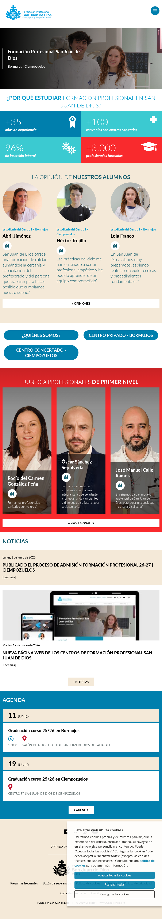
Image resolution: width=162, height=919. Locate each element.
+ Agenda (81, 810)
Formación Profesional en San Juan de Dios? (81, 101)
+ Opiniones (81, 303)
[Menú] (155, 10)
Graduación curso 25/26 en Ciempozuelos (48, 778)
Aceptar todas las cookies (114, 875)
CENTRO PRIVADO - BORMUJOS (121, 335)
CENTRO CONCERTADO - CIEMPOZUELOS (41, 352)
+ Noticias (81, 682)
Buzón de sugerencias (57, 883)
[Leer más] (18, 577)
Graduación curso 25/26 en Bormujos (44, 730)
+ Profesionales (81, 523)
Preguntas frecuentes (24, 883)
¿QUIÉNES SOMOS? (41, 335)
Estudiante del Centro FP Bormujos (25, 229)
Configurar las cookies (114, 894)
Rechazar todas (114, 884)
